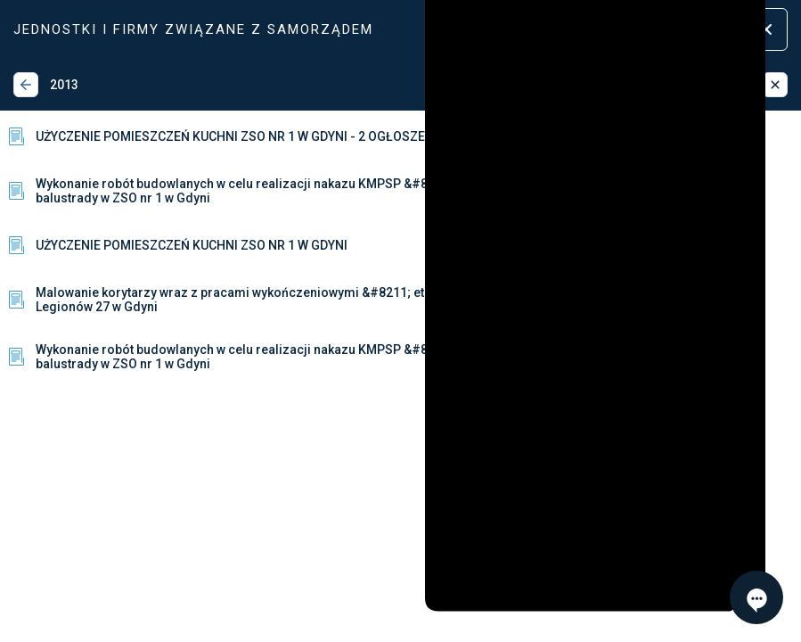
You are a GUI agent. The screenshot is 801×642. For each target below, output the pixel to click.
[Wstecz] (25, 84)
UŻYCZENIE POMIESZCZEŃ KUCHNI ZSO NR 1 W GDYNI (176, 245)
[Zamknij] (775, 84)
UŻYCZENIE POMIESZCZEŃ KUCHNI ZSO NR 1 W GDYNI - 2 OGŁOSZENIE (225, 136)
